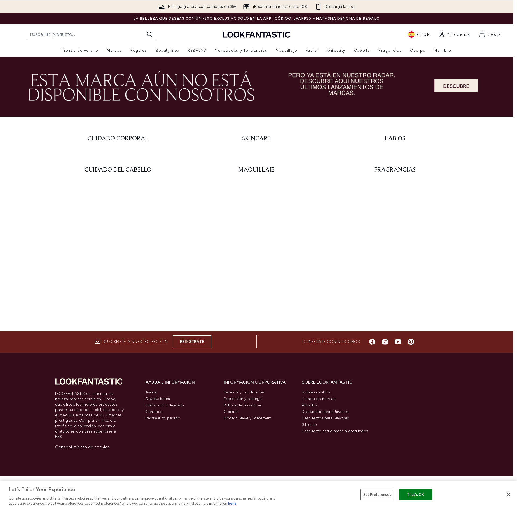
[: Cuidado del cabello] (118, 170)
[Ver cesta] (490, 34)
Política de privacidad (243, 405)
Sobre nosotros (316, 392)
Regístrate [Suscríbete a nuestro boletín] (192, 341)
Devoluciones (158, 398)
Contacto (154, 411)
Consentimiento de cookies (82, 446)
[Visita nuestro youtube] (398, 341)
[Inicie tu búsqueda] (91, 34)
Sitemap (309, 424)
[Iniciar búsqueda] (149, 34)
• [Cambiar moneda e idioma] (419, 34)
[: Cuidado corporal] (118, 139)
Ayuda (151, 392)
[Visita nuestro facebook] (372, 341)
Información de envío (165, 405)
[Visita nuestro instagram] (385, 341)
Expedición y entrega (243, 398)
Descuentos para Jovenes (325, 411)
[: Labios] (395, 139)
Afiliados (309, 405)
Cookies (231, 411)
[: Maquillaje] (256, 170)
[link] (454, 34)
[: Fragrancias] (395, 170)
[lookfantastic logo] (256, 34)
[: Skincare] (256, 139)
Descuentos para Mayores (325, 418)
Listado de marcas (319, 398)
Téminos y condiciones (244, 392)
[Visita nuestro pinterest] (410, 341)
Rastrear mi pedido (163, 418)
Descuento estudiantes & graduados (335, 431)
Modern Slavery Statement (248, 418)
